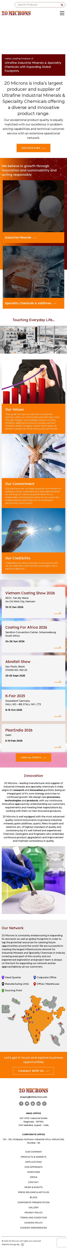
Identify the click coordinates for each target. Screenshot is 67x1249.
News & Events (33, 1187)
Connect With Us (33, 1071)
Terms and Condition (33, 1217)
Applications (33, 1162)
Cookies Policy (33, 1222)
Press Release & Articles (33, 1192)
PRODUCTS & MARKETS (33, 1157)
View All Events (33, 757)
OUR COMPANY (33, 1151)
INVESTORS (33, 1172)
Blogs (33, 1197)
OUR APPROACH (34, 1167)
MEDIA (33, 1177)
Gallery (34, 1207)
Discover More (33, 148)
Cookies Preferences (33, 1227)
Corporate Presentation (33, 1202)
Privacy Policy (34, 1212)
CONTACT (33, 1182)
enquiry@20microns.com (33, 1097)
